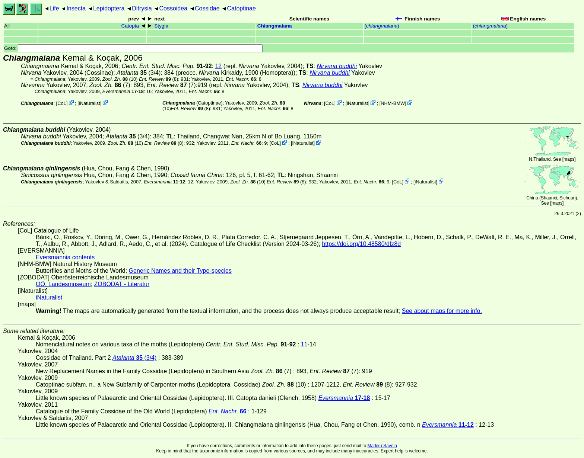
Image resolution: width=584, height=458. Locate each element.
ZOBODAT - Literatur (122, 284)
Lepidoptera (109, 8)
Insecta (76, 8)
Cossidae (207, 8)
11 (304, 344)
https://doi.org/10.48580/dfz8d (361, 244)
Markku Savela (382, 445)
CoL (61, 103)
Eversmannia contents (65, 257)
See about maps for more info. (442, 311)
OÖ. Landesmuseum (63, 284)
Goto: (133, 48)
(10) (120, 79)
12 (218, 66)
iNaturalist (89, 103)
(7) (109, 85)
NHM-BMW (393, 103)
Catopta (130, 26)
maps (569, 159)
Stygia (161, 26)
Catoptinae (241, 8)
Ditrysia (142, 8)
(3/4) (139, 73)
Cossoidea (173, 8)
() (381, 26)
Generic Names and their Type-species (180, 271)
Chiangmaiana (274, 26)
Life (54, 8)
